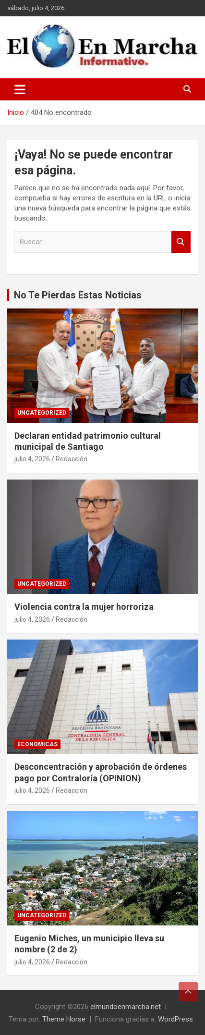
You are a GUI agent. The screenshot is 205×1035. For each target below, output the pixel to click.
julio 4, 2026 (32, 459)
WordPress (175, 1019)
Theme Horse (63, 1019)
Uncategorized (41, 412)
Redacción (71, 459)
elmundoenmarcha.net (125, 1006)
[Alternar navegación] (20, 89)
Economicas (37, 744)
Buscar (181, 242)
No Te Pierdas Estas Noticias (78, 295)
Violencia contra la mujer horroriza (84, 607)
